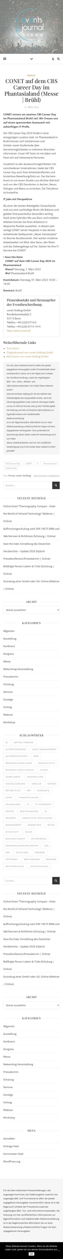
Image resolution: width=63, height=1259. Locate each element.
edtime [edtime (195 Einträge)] (52, 783)
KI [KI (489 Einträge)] (46, 811)
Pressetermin (10, 676)
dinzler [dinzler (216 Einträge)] (37, 783)
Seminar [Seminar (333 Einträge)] (40, 852)
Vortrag (7, 707)
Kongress (8, 653)
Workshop (9, 722)
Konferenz (9, 646)
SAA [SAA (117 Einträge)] (46, 845)
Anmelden (9, 1138)
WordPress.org (11, 1161)
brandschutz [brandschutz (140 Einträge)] (46, 763)
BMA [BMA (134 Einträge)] (36, 756)
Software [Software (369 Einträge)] (12, 859)
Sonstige (8, 699)
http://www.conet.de (18, 330)
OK (31, 1254)
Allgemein (9, 631)
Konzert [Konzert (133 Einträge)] (11, 818)
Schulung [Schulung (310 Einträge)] (22, 852)
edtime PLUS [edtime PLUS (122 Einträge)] (13, 790)
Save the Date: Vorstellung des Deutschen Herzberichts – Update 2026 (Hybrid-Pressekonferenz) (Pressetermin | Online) (26, 551)
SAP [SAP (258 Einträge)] (8, 852)
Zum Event (13, 348)
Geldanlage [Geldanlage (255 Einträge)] (13, 804)
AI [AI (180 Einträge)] (7, 742)
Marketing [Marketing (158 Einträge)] (34, 825)
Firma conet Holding (19, 475)
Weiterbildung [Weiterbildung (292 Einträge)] (15, 866)
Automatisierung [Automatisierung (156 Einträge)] (17, 756)
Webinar (8, 714)
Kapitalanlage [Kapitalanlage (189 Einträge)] (29, 811)
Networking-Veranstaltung (18, 669)
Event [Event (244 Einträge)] (9, 797)
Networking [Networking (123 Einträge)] (39, 838)
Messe (31, 75)
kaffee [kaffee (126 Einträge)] (10, 811)
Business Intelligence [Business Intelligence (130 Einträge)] (20, 770)
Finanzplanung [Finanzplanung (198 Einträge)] (29, 797)
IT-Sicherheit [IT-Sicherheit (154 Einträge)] (43, 804)
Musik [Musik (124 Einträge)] (28, 832)
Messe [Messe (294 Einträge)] (51, 825)
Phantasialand (50, 463)
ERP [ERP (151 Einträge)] (29, 790)
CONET (28, 463)
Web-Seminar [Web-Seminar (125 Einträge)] (32, 859)
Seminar (8, 691)
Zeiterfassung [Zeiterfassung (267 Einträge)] (39, 866)
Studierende (11, 468)
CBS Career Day (12, 463)
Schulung (8, 684)
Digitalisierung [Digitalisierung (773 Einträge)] (16, 783)
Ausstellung (9, 638)
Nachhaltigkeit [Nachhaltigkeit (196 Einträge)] (15, 838)
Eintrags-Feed (11, 1146)
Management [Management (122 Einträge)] (14, 825)
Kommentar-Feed (13, 1153)
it (37, 463)
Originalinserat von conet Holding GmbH (30, 352)
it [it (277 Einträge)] (28, 804)
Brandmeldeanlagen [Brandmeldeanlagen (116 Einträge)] (19, 763)
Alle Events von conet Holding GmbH (27, 356)
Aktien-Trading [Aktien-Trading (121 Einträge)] (24, 742)
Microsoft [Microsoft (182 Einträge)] (12, 832)
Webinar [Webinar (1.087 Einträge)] (51, 859)
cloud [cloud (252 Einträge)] (44, 770)
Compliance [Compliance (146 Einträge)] (13, 777)
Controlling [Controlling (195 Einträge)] (35, 777)
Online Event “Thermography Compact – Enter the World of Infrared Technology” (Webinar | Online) (29, 513)
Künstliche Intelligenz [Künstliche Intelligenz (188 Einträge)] (37, 818)
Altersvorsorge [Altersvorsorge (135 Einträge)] (16, 749)
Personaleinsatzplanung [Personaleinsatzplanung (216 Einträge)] (22, 845)
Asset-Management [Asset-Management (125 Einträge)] (44, 749)
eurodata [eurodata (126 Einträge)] (43, 790)
